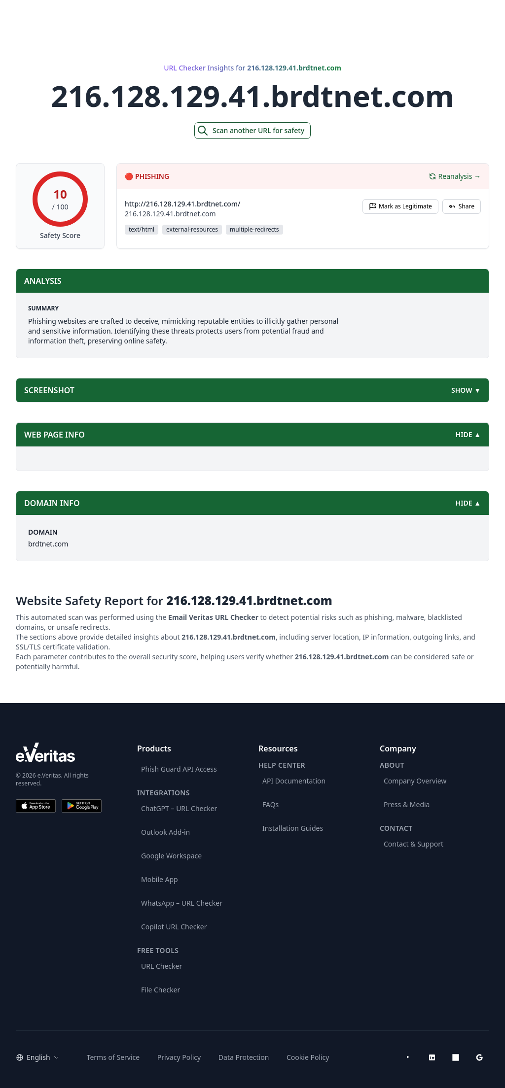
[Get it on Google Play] (82, 806)
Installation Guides (292, 828)
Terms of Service (113, 1057)
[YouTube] (408, 1057)
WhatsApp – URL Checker (181, 903)
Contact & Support (413, 844)
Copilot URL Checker (174, 926)
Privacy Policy (179, 1057)
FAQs (270, 804)
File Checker (160, 989)
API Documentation (293, 780)
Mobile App (159, 879)
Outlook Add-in (165, 832)
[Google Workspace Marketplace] (479, 1057)
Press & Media (407, 804)
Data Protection (243, 1057)
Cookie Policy (308, 1057)
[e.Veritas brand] (59, 752)
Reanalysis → (455, 176)
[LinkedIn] (432, 1057)
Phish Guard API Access (179, 769)
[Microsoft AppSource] (456, 1057)
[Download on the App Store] (36, 806)
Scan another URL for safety (250, 130)
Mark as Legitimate (400, 206)
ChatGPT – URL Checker (179, 808)
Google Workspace (171, 855)
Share (461, 206)
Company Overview (415, 780)
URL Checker (161, 966)
